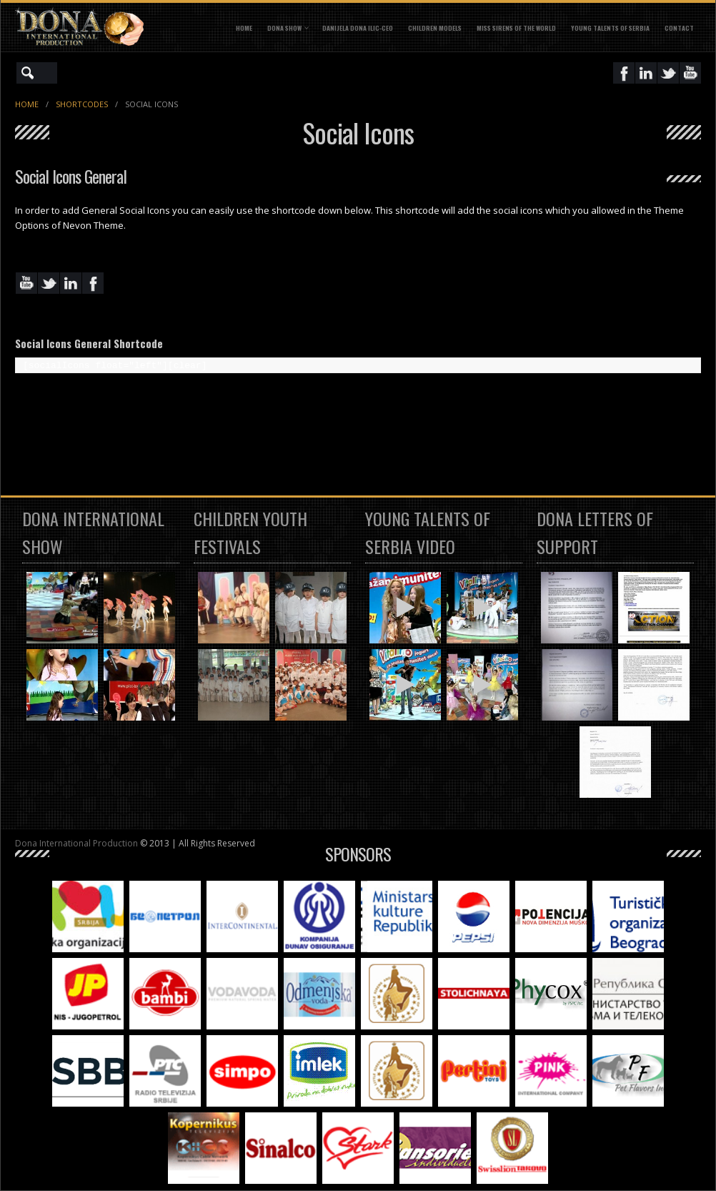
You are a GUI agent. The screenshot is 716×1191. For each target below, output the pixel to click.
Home (244, 28)
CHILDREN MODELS (435, 28)
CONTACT (679, 28)
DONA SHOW (284, 28)
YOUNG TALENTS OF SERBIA (610, 28)
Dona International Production (76, 843)
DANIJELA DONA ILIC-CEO (357, 28)
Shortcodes (82, 104)
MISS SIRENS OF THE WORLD (516, 28)
